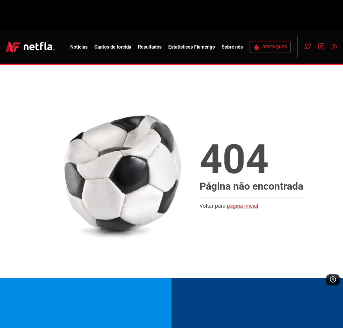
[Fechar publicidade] (333, 279)
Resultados (149, 47)
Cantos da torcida (112, 47)
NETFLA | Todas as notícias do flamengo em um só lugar (30, 47)
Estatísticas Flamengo (191, 47)
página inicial (242, 206)
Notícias (79, 47)
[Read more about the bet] (171, 303)
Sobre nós (232, 47)
